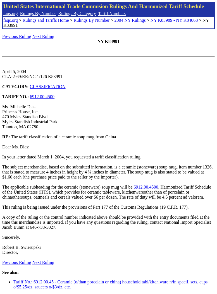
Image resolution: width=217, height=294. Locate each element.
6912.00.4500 (42, 96)
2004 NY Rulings (130, 20)
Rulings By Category (77, 13)
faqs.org (10, 13)
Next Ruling (43, 36)
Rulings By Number (38, 13)
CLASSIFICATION (48, 86)
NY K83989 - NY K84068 (174, 20)
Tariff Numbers (112, 13)
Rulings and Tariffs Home (46, 20)
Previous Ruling (16, 36)
